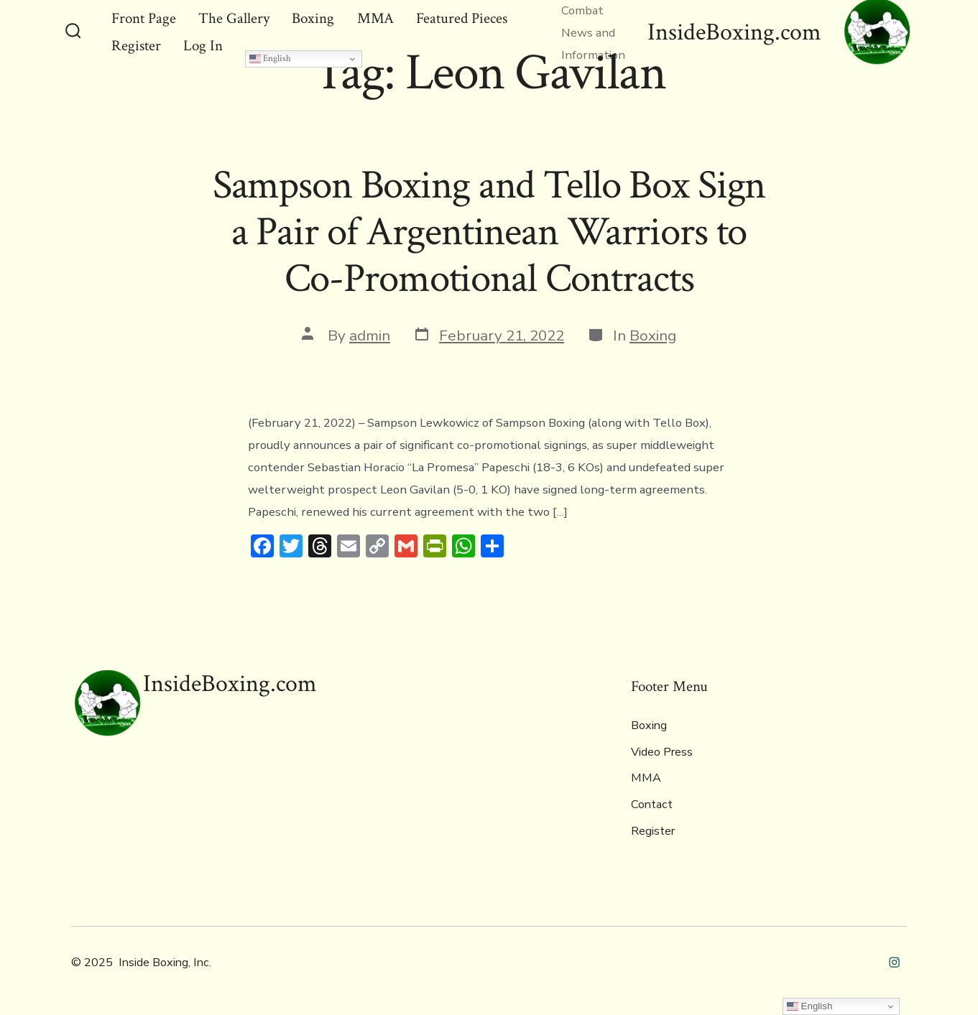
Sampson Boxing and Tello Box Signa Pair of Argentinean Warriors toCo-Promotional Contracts (489, 232)
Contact (652, 804)
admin (369, 335)
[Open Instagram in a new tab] (894, 962)
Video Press (662, 752)
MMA (646, 778)
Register (653, 831)
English (270, 58)
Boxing (652, 335)
